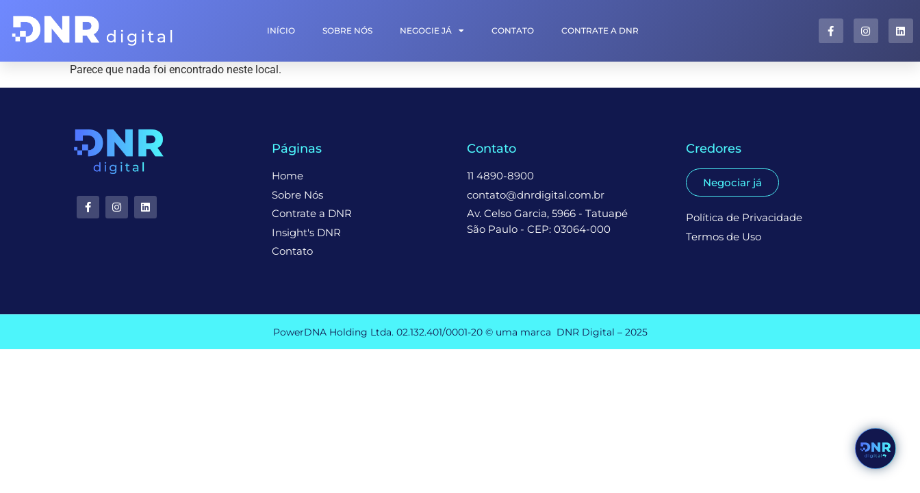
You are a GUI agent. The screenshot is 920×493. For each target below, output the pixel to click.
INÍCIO (281, 30)
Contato (512, 30)
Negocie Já (432, 31)
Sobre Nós (347, 30)
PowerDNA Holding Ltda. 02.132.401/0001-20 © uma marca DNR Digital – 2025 (460, 332)
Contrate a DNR (600, 30)
